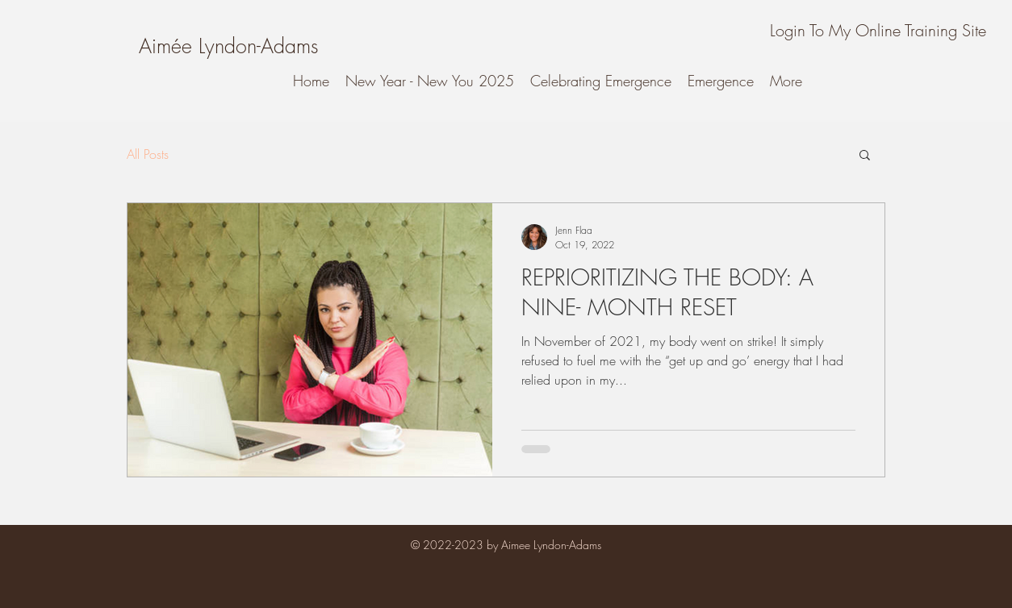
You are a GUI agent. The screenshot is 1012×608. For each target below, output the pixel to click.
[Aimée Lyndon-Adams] (228, 46)
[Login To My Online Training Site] (877, 30)
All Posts (148, 154)
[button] (864, 156)
